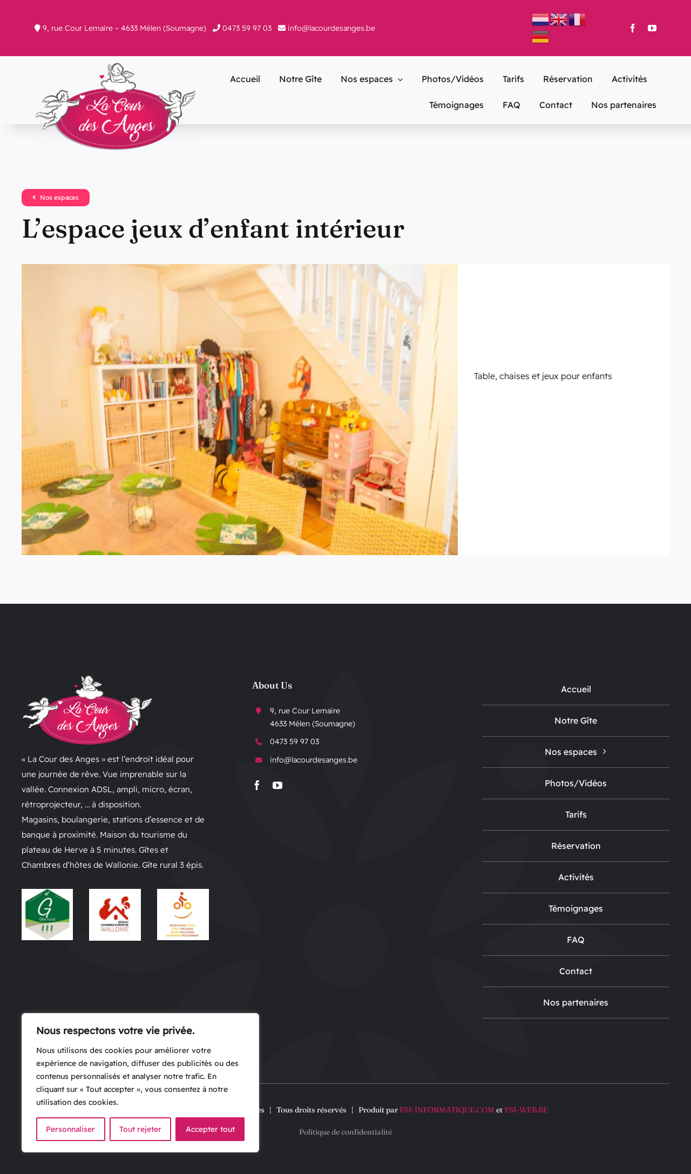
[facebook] (632, 28)
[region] (140, 1082)
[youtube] (652, 28)
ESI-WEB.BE (526, 1110)
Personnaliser (70, 1129)
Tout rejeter (140, 1129)
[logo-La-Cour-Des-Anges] (116, 66)
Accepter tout (210, 1129)
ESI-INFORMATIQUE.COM (446, 1110)
